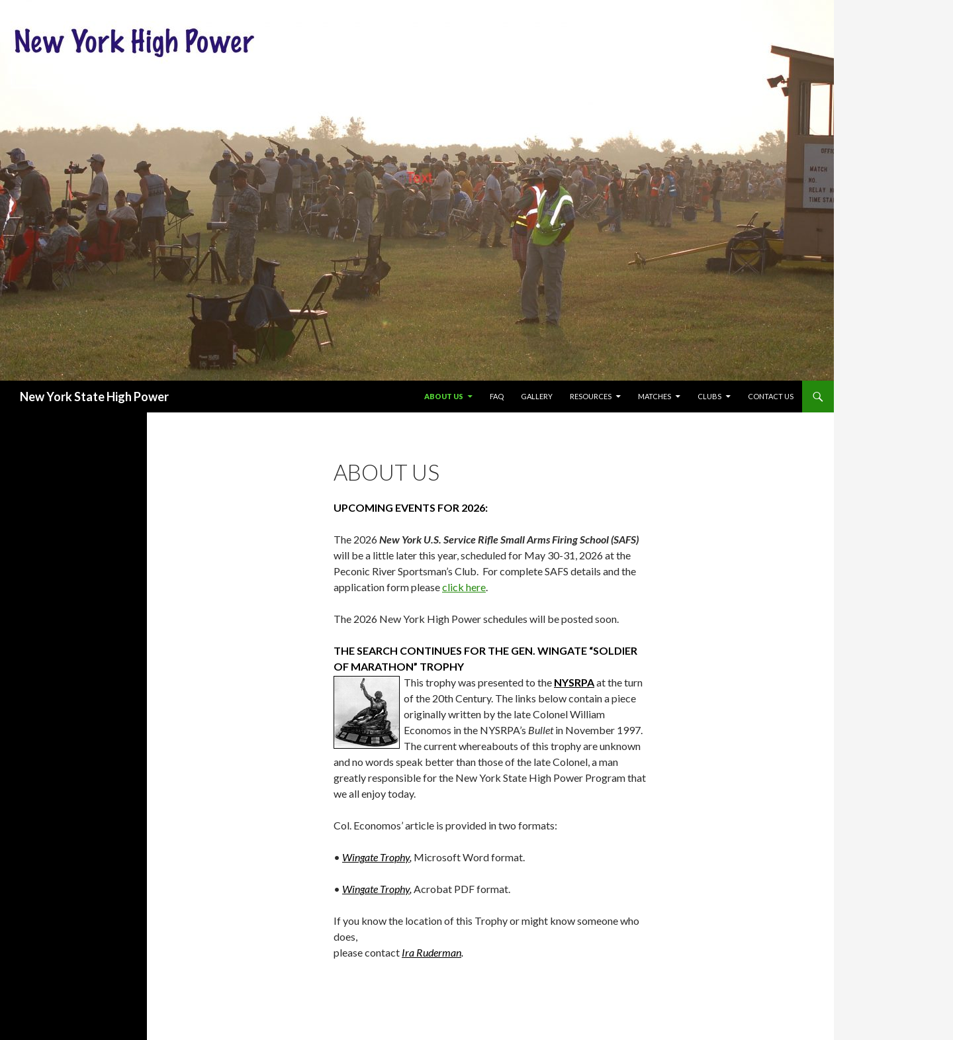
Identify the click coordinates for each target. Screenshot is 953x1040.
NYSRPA (574, 682)
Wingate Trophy (376, 857)
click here (464, 587)
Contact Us (771, 396)
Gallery (537, 396)
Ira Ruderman (431, 952)
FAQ (497, 396)
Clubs (709, 396)
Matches (654, 396)
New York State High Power (94, 396)
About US (443, 396)
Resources (591, 396)
